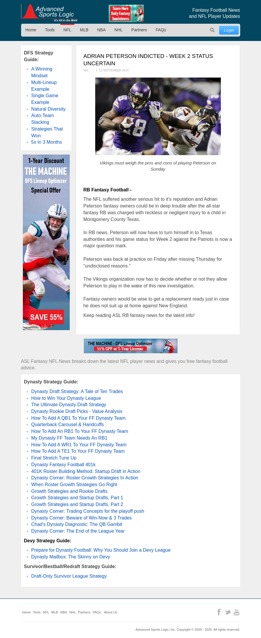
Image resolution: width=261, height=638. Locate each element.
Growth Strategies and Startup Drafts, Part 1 (77, 497)
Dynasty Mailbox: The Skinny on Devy (70, 556)
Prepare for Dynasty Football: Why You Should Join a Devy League (101, 550)
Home (30, 30)
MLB (84, 30)
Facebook (219, 612)
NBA (101, 30)
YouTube (236, 612)
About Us (110, 612)
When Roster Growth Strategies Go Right (74, 484)
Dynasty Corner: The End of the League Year (78, 531)
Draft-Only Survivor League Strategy (69, 576)
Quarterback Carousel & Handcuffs (67, 424)
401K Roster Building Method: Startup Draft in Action (86, 471)
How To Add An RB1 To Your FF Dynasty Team (79, 431)
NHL (119, 30)
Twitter (227, 612)
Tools (50, 30)
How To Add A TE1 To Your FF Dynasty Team (78, 451)
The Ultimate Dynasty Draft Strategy (68, 404)
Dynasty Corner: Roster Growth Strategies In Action (84, 477)
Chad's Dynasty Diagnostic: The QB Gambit (76, 524)
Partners (139, 30)
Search (212, 30)
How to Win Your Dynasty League (66, 398)
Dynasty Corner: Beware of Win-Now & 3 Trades (81, 517)
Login (229, 30)
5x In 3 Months (46, 142)
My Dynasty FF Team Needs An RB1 (69, 437)
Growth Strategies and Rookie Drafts (69, 491)
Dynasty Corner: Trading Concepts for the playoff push (87, 511)
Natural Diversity (48, 109)
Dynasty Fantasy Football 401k (63, 464)
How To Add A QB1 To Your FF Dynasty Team (78, 418)
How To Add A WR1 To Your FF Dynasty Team (79, 444)
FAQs (161, 30)
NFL (67, 30)
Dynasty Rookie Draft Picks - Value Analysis (76, 411)
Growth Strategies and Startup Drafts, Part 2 (77, 504)
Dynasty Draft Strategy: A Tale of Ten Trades (77, 391)
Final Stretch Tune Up (54, 457)
